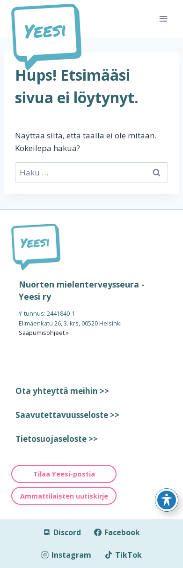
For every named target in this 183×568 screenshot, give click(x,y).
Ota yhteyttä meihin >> (62, 391)
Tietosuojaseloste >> (56, 438)
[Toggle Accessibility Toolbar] (166, 500)
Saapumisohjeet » (44, 332)
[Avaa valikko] (163, 18)
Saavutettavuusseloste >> (67, 414)
